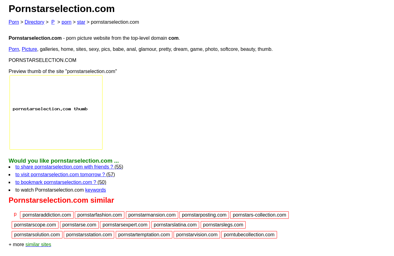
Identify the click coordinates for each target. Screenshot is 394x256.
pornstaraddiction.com (46, 214)
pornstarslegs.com (223, 224)
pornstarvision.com (196, 234)
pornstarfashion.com (99, 214)
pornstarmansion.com (152, 214)
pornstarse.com (79, 224)
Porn (14, 22)
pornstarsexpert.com (125, 224)
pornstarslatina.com (175, 224)
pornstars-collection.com (259, 214)
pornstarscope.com (35, 224)
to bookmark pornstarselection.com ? (60, 182)
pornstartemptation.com (144, 234)
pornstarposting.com (204, 214)
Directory (34, 22)
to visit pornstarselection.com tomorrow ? (65, 174)
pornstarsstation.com (89, 234)
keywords (95, 190)
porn (66, 22)
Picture (29, 49)
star (81, 22)
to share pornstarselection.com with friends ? (69, 166)
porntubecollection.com (249, 234)
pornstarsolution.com (37, 234)
